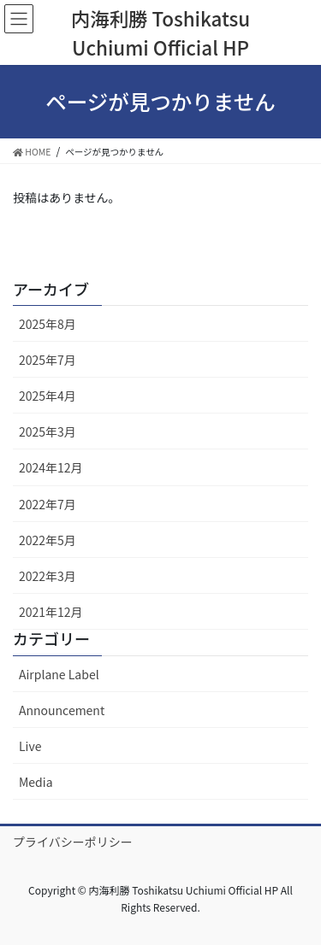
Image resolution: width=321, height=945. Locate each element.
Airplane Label (59, 674)
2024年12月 (51, 467)
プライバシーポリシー (73, 841)
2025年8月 (47, 323)
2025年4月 (47, 395)
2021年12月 (51, 611)
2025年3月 (47, 431)
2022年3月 (47, 575)
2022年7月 (47, 504)
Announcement (61, 710)
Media (36, 781)
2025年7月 (47, 359)
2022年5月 (47, 540)
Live (30, 745)
